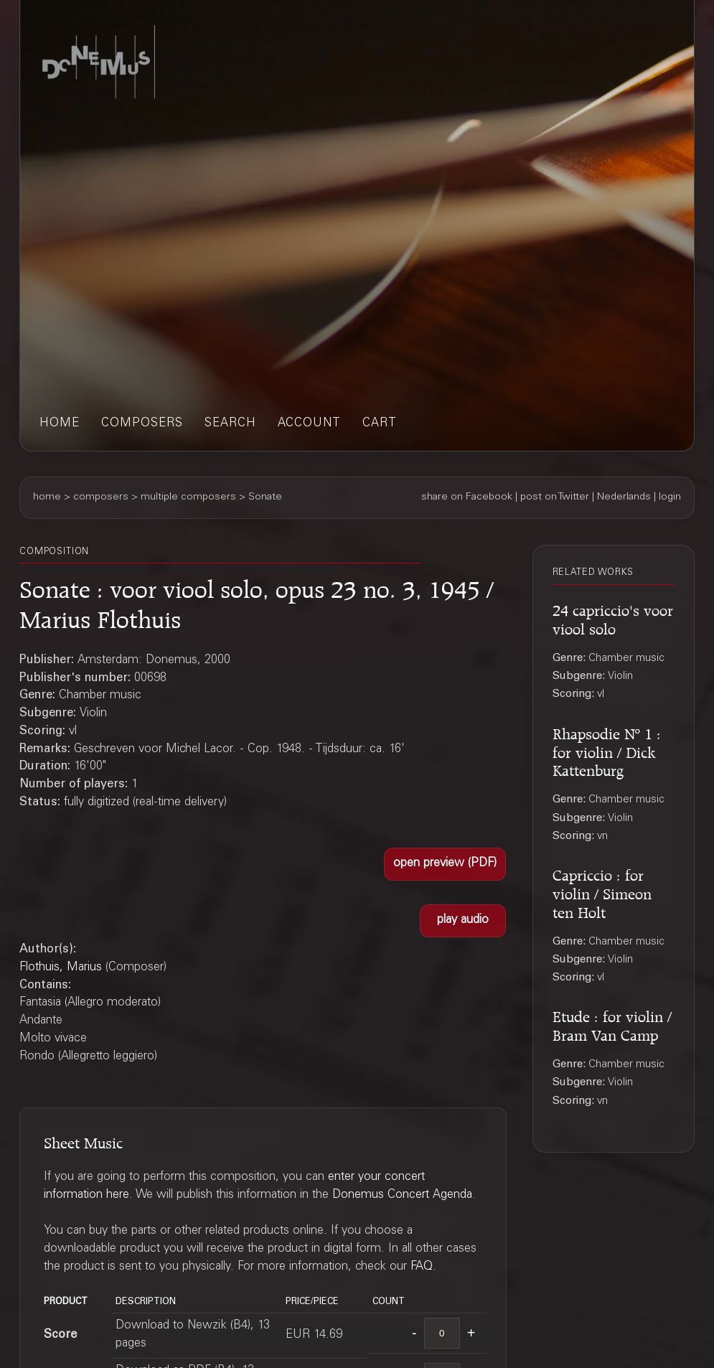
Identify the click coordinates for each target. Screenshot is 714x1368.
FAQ (421, 1267)
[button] (445, 864)
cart (379, 424)
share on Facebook (466, 497)
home (59, 424)
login (670, 497)
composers (142, 424)
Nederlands (624, 497)
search (230, 424)
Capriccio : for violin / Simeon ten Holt (602, 891)
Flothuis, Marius (60, 968)
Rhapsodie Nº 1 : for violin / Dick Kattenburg (607, 750)
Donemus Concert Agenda (402, 1195)
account (309, 424)
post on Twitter (554, 497)
